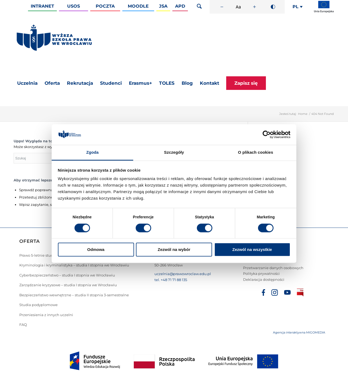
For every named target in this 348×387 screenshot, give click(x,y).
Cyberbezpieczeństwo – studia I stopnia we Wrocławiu (67, 275)
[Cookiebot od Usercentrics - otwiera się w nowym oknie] (266, 134)
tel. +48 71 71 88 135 (170, 280)
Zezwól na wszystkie (252, 249)
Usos (73, 6)
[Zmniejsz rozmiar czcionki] (222, 7)
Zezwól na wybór (174, 249)
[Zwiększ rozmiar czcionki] (254, 7)
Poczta (105, 6)
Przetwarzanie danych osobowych (273, 268)
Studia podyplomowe (38, 305)
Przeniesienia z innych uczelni (46, 315)
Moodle (138, 6)
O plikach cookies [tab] (255, 152)
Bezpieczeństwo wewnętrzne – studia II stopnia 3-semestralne (74, 295)
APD (180, 6)
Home (302, 114)
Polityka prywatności (261, 273)
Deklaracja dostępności (263, 279)
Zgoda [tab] (92, 152)
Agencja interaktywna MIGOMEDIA (299, 332)
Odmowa (95, 249)
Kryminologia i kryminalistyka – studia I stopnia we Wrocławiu (74, 265)
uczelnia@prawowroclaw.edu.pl (182, 274)
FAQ (23, 324)
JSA (163, 6)
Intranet (42, 6)
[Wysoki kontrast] (273, 7)
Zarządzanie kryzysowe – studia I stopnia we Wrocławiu (68, 285)
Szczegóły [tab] (174, 152)
